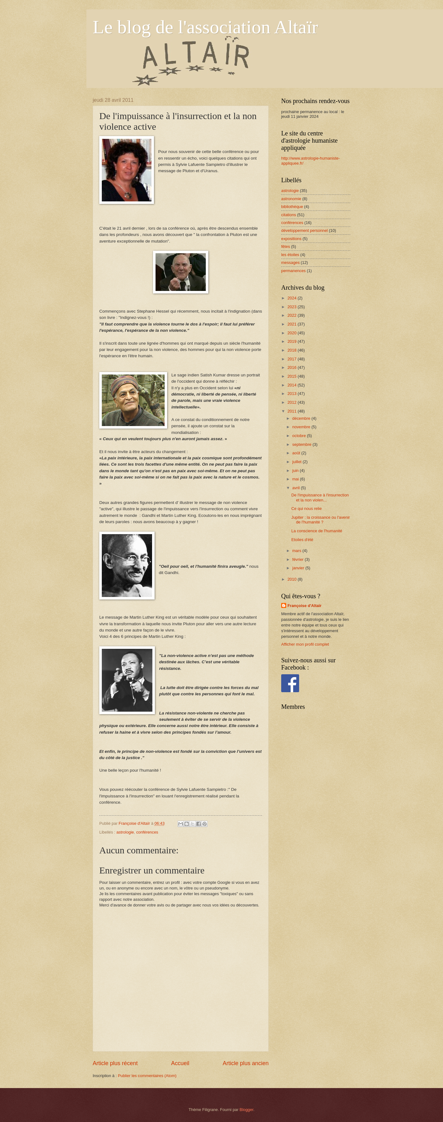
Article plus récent (115, 1063)
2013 (292, 393)
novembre (301, 426)
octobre (299, 435)
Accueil (180, 1063)
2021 (292, 324)
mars (297, 550)
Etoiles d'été (302, 539)
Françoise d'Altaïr (304, 605)
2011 (292, 411)
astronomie (291, 198)
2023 (292, 306)
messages (290, 262)
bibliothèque (292, 206)
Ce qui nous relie (306, 508)
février (298, 559)
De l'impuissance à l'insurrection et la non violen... (320, 497)
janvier (298, 568)
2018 (292, 350)
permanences (293, 270)
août (296, 453)
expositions (291, 238)
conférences (147, 832)
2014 (292, 385)
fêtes (285, 246)
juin (296, 470)
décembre (301, 418)
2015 (292, 376)
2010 (292, 579)
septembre (302, 444)
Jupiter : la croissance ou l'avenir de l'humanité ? (320, 519)
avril (296, 487)
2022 (292, 315)
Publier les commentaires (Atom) (147, 1075)
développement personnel (304, 230)
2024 (292, 298)
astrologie (125, 832)
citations (288, 214)
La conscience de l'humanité (316, 530)
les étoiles (290, 254)
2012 (292, 402)
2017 (292, 359)
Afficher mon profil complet (305, 644)
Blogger (247, 1109)
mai (296, 479)
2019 (292, 341)
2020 (292, 333)
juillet (297, 461)
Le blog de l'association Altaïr (205, 27)
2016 (292, 367)
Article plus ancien (246, 1063)
